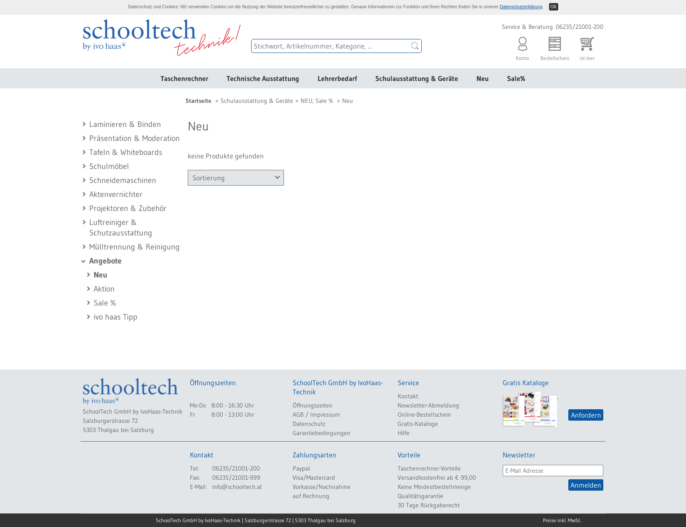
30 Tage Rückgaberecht (429, 505)
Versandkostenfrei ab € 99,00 (437, 477)
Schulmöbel (109, 166)
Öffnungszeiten (312, 405)
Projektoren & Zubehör (128, 208)
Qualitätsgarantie (420, 496)
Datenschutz (309, 424)
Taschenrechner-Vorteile (429, 468)
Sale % (105, 303)
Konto (522, 46)
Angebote (105, 261)
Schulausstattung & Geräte (416, 78)
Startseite (198, 101)
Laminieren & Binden (125, 124)
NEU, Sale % (317, 101)
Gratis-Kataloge (418, 424)
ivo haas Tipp (115, 317)
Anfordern (586, 415)
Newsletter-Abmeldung (428, 405)
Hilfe (404, 433)
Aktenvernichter (116, 194)
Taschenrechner (184, 78)
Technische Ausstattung (263, 78)
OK (553, 6)
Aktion (104, 289)
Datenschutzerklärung (521, 6)
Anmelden (585, 485)
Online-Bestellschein (424, 414)
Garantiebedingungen (321, 433)
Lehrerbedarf (337, 78)
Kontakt (408, 396)
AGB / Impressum (316, 414)
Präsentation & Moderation (134, 138)
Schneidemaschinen (122, 180)
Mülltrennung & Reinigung (134, 247)
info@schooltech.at (237, 487)
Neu (482, 78)
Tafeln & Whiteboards (125, 152)
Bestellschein (555, 46)
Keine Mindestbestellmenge (434, 487)
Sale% (516, 78)
